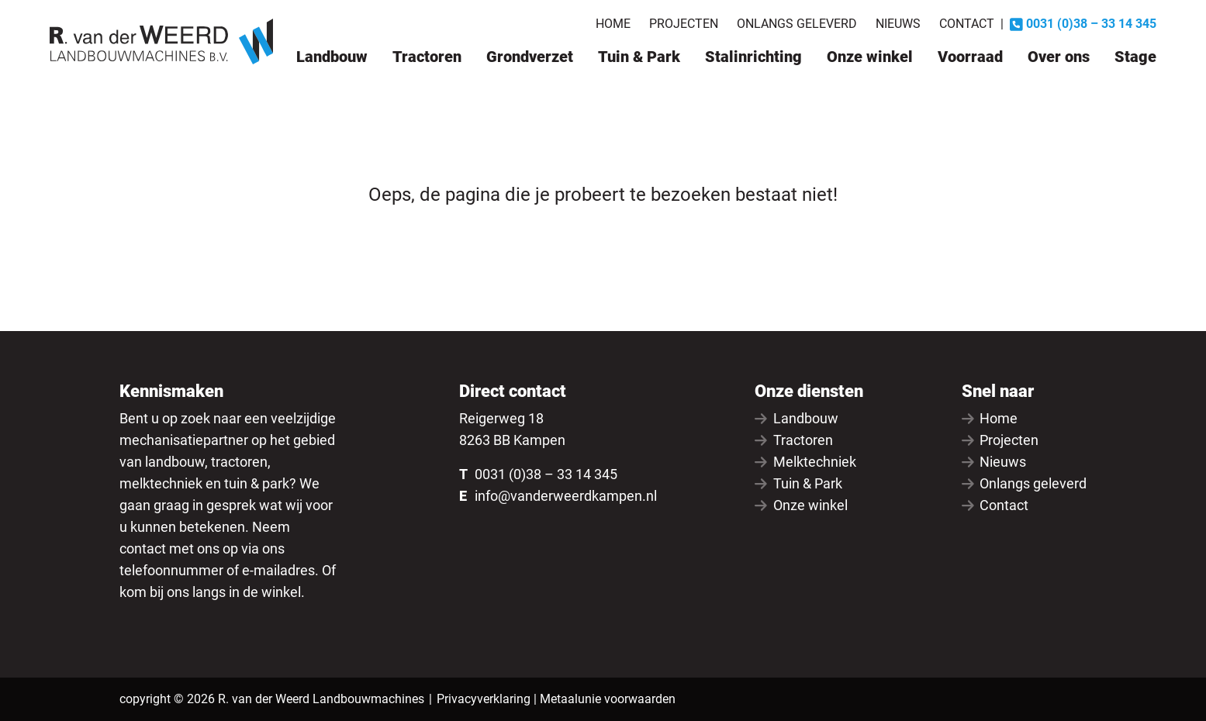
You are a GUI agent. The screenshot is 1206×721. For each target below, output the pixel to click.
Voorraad (970, 56)
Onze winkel (870, 56)
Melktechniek (805, 462)
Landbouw (332, 56)
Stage (1135, 56)
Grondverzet (529, 56)
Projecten (683, 23)
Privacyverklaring (483, 699)
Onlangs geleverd (797, 23)
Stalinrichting (753, 56)
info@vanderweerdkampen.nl (566, 496)
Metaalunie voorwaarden (608, 699)
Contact (966, 23)
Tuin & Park (639, 56)
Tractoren (426, 56)
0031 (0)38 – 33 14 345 (546, 474)
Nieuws (898, 23)
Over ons (1059, 56)
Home (613, 23)
